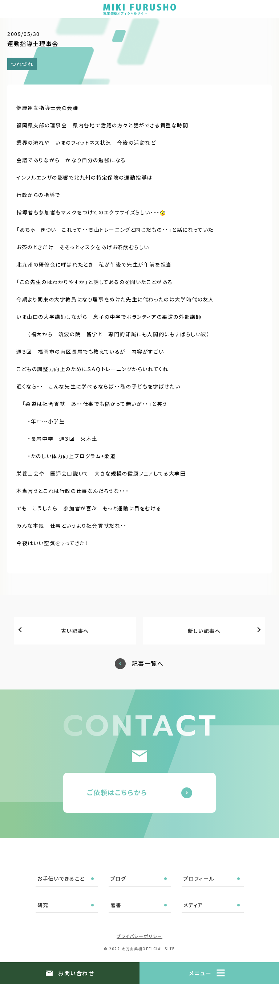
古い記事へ (75, 630)
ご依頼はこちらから (117, 792)
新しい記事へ (204, 630)
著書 (116, 905)
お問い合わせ (76, 973)
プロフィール (199, 878)
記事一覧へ (148, 663)
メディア (193, 905)
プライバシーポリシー (139, 936)
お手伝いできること (61, 878)
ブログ (118, 878)
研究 (43, 905)
